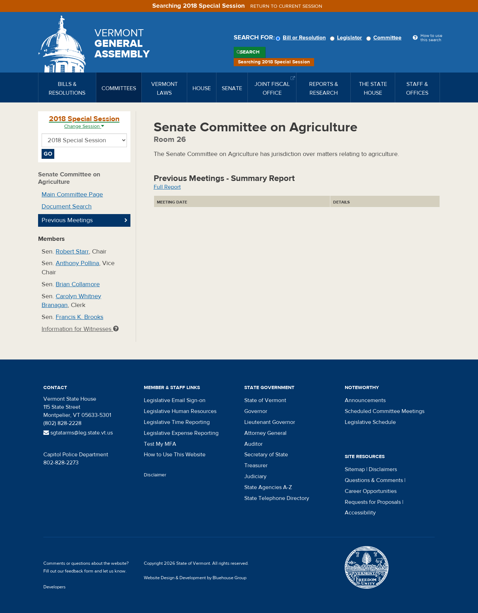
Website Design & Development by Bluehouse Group (195, 578)
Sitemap (355, 469)
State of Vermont (265, 400)
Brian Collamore (78, 284)
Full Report (167, 186)
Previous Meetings (67, 220)
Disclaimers (383, 469)
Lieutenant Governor (269, 422)
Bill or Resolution (302, 37)
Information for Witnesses (80, 329)
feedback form (79, 571)
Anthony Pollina (77, 263)
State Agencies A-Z (268, 487)
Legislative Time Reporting (177, 422)
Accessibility (360, 512)
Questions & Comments (374, 480)
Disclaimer (155, 475)
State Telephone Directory (276, 498)
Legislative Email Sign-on (175, 400)
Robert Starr (72, 252)
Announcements (365, 400)
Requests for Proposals (373, 502)
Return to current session (286, 6)
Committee (385, 37)
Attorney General (265, 433)
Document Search (67, 206)
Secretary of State (266, 454)
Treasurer (256, 465)
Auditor (253, 444)
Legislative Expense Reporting (181, 433)
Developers (54, 587)
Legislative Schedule (370, 422)
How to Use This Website (175, 454)
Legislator (347, 37)
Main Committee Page (72, 194)
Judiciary (255, 476)
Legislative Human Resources (180, 411)
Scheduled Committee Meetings (384, 411)
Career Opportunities (371, 491)
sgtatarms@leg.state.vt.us (78, 432)
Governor (255, 411)
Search (249, 52)
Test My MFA (160, 444)
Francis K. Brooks (79, 317)
